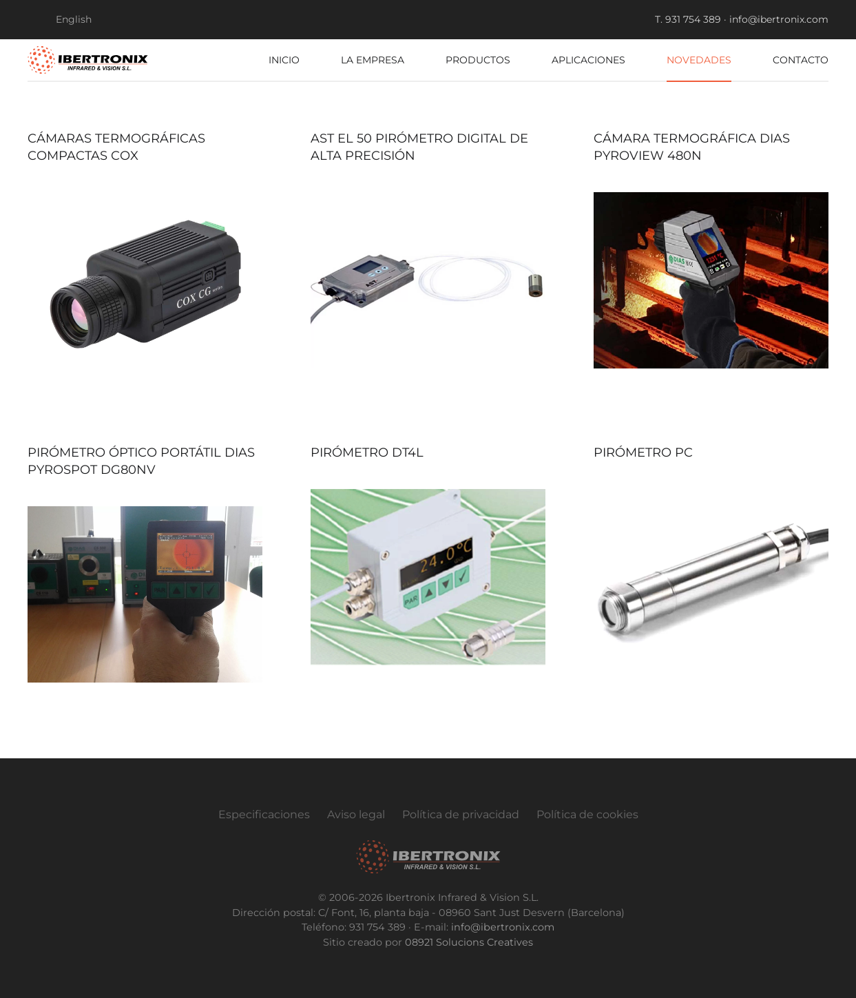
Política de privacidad (460, 814)
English (74, 19)
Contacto (800, 60)
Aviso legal (356, 814)
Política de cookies (587, 814)
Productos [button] (478, 60)
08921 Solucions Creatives (469, 942)
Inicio (284, 60)
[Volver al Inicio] (88, 60)
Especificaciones (264, 814)
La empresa (372, 60)
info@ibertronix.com (502, 927)
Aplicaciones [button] (588, 60)
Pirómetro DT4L (367, 452)
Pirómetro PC (643, 452)
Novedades (699, 60)
